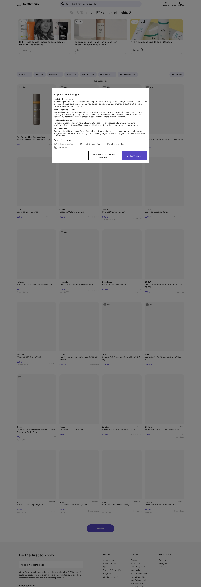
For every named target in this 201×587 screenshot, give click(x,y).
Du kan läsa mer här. (63, 140)
